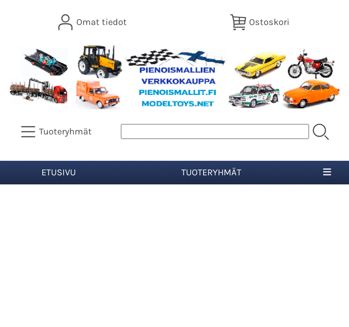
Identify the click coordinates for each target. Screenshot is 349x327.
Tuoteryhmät (211, 172)
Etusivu (58, 172)
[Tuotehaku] (215, 131)
